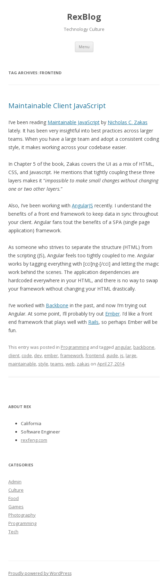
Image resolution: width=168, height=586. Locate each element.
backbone (143, 347)
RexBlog (84, 16)
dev (38, 355)
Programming (75, 347)
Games (16, 506)
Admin (15, 482)
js (122, 355)
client (13, 355)
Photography (22, 515)
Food (13, 498)
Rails (93, 322)
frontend (94, 355)
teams (57, 364)
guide (112, 355)
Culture (16, 490)
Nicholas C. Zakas (128, 122)
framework (71, 355)
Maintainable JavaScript (74, 122)
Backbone (57, 305)
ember (51, 355)
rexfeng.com (34, 440)
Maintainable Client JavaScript (57, 105)
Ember (112, 313)
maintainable (22, 364)
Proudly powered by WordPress (40, 573)
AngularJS (82, 205)
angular (123, 347)
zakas (83, 364)
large (131, 355)
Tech (13, 531)
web (70, 364)
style (43, 364)
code (27, 355)
